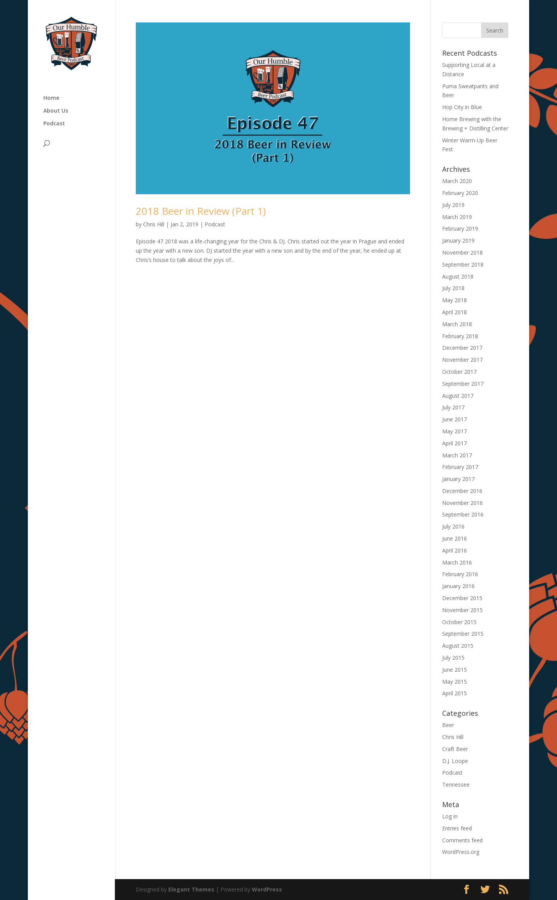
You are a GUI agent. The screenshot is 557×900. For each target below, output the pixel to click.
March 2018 (457, 324)
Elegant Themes (191, 889)
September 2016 (463, 514)
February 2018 (460, 336)
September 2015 (463, 633)
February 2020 (460, 193)
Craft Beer (455, 749)
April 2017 (454, 443)
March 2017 (457, 455)
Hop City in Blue (462, 107)
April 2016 (454, 550)
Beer (448, 725)
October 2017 (459, 371)
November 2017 (462, 359)
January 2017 (458, 479)
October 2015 (459, 622)
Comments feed (462, 840)
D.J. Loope (455, 761)
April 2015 (454, 693)
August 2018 (457, 276)
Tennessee (456, 784)
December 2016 (462, 490)
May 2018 (454, 300)
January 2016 (458, 586)
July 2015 (453, 657)
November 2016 (462, 502)
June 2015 (454, 669)
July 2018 (453, 288)
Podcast (54, 124)
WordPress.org (460, 852)
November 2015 (462, 610)
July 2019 (453, 205)
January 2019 (458, 240)
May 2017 (454, 431)
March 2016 (457, 562)
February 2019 (460, 228)
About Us (55, 111)
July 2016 (453, 526)
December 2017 (462, 347)
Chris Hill (153, 224)
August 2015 (457, 645)
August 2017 (457, 395)
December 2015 (462, 598)
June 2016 (454, 538)
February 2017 (460, 467)
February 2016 (460, 574)
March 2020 (457, 181)
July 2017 (453, 407)
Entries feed (457, 828)
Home (51, 98)
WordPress (267, 889)
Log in (450, 816)
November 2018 (462, 252)
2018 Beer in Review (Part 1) (201, 211)
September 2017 (463, 383)
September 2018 (463, 264)
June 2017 (454, 419)
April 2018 (454, 312)
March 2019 (457, 217)
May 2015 (454, 681)
